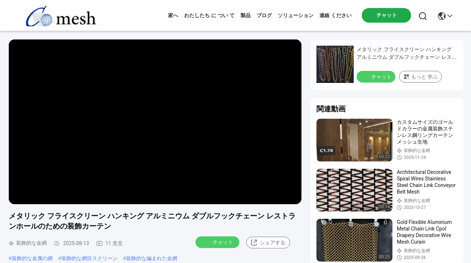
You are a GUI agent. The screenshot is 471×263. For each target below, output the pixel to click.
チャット (218, 241)
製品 (245, 15)
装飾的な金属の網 (32, 258)
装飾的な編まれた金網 (151, 258)
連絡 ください (335, 15)
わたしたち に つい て (209, 15)
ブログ (264, 15)
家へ (173, 15)
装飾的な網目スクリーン (89, 258)
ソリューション (296, 15)
